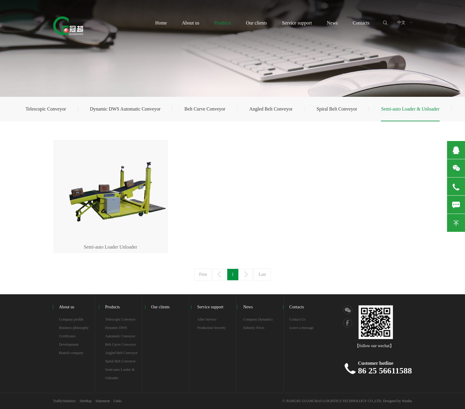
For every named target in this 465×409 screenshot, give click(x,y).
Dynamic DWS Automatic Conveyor (125, 108)
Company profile (71, 319)
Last (262, 274)
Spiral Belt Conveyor (336, 108)
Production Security (211, 328)
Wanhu (407, 401)
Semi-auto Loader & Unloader (410, 108)
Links (117, 401)
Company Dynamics (258, 319)
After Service (207, 319)
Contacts (361, 22)
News (332, 22)
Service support (297, 22)
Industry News (253, 328)
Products (222, 22)
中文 (401, 22)
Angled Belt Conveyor (271, 108)
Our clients (256, 22)
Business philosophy (74, 328)
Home (161, 22)
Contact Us (297, 319)
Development (69, 344)
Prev (219, 274)
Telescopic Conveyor (45, 108)
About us (190, 22)
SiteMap (86, 401)
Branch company (71, 353)
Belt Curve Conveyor (205, 108)
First (203, 274)
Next (246, 274)
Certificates (67, 336)
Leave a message (301, 328)
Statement (102, 401)
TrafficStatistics (64, 401)
